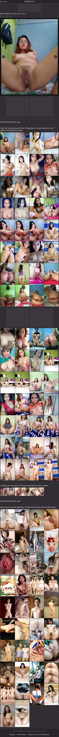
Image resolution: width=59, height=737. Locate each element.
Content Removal (21, 734)
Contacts (12, 734)
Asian (29, 1)
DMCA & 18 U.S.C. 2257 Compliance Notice (38, 734)
